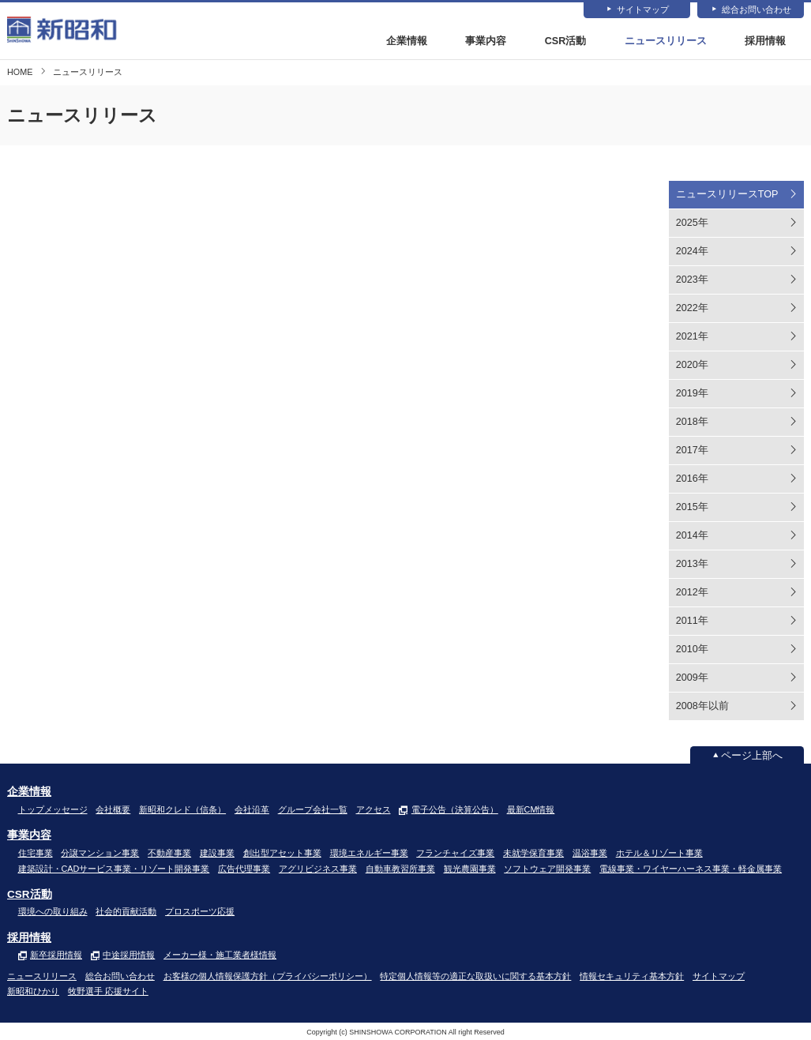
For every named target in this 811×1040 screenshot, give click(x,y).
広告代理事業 (244, 868)
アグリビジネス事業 (318, 868)
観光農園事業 (470, 868)
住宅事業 (35, 853)
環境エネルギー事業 (369, 853)
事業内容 (485, 41)
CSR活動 (566, 41)
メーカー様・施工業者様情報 (219, 955)
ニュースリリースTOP (727, 195)
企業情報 (406, 41)
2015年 (692, 507)
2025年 (692, 223)
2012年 (692, 593)
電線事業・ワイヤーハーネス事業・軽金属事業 (690, 868)
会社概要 (113, 809)
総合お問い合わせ (756, 10)
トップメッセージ (53, 809)
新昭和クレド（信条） (182, 809)
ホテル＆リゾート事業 (659, 853)
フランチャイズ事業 (455, 853)
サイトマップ (643, 10)
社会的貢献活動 (126, 912)
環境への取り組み (53, 912)
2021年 (692, 337)
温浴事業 (590, 853)
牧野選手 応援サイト (108, 991)
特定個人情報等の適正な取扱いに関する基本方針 (475, 976)
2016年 (692, 479)
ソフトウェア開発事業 (547, 868)
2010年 (692, 649)
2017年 (692, 450)
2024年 (692, 251)
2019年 (692, 394)
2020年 (692, 365)
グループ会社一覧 (312, 809)
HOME (19, 72)
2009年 (692, 678)
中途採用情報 (129, 955)
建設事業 (217, 853)
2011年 (692, 621)
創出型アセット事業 (282, 853)
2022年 (692, 308)
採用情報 (765, 41)
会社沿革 (252, 809)
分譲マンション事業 (100, 853)
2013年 (692, 564)
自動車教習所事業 (400, 868)
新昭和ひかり (33, 991)
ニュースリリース (666, 41)
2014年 (692, 536)
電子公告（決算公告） (454, 809)
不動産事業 (169, 853)
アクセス (373, 809)
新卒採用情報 (56, 955)
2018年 (692, 422)
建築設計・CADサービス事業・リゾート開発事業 (114, 868)
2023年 (692, 280)
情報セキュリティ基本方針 (632, 976)
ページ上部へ (752, 755)
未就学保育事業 (533, 853)
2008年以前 (702, 706)
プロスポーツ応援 (200, 912)
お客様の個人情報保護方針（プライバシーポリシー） (267, 976)
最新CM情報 (531, 809)
